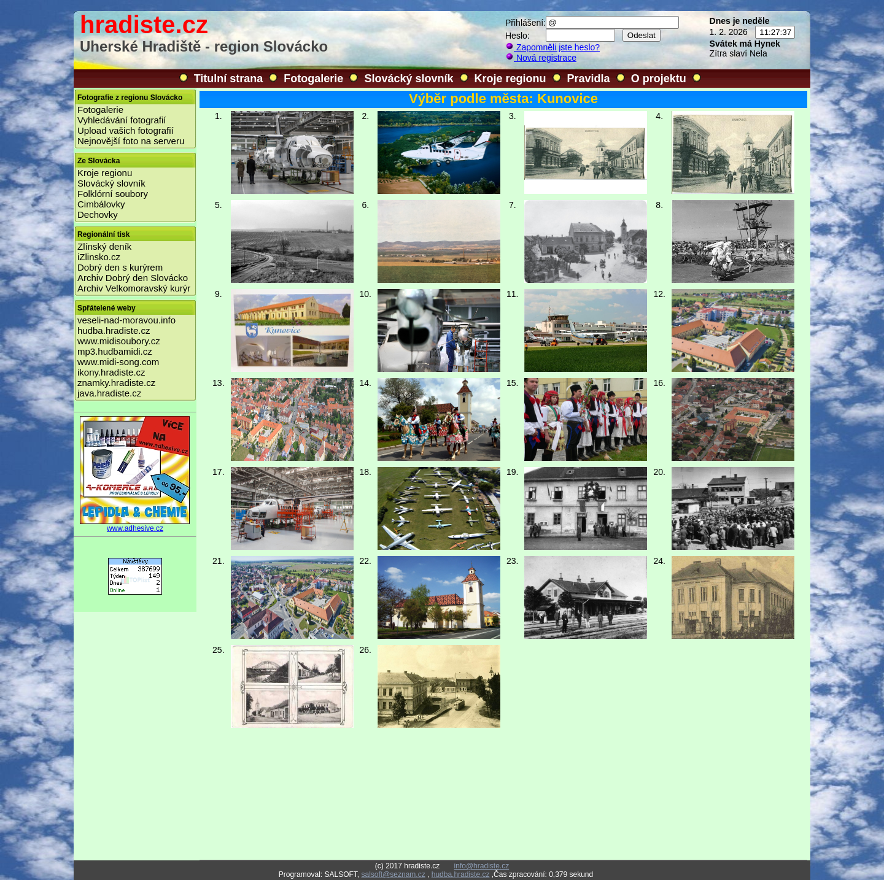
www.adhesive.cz (135, 525)
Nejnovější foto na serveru (130, 141)
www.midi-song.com (118, 362)
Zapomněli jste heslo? (552, 47)
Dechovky (97, 214)
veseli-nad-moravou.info (126, 320)
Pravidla (588, 78)
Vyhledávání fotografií (121, 120)
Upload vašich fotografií (125, 130)
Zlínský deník (104, 246)
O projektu (658, 78)
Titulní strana (228, 78)
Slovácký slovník (408, 78)
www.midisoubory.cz (118, 341)
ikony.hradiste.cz (111, 372)
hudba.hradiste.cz (113, 330)
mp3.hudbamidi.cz (114, 351)
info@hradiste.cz (482, 866)
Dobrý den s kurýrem (120, 267)
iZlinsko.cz (98, 257)
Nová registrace (540, 58)
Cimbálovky (101, 204)
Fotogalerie (313, 78)
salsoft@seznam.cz (393, 874)
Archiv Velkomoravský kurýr (133, 288)
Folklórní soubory (112, 193)
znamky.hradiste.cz (116, 382)
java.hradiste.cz (109, 393)
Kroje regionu (510, 78)
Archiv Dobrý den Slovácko (132, 277)
